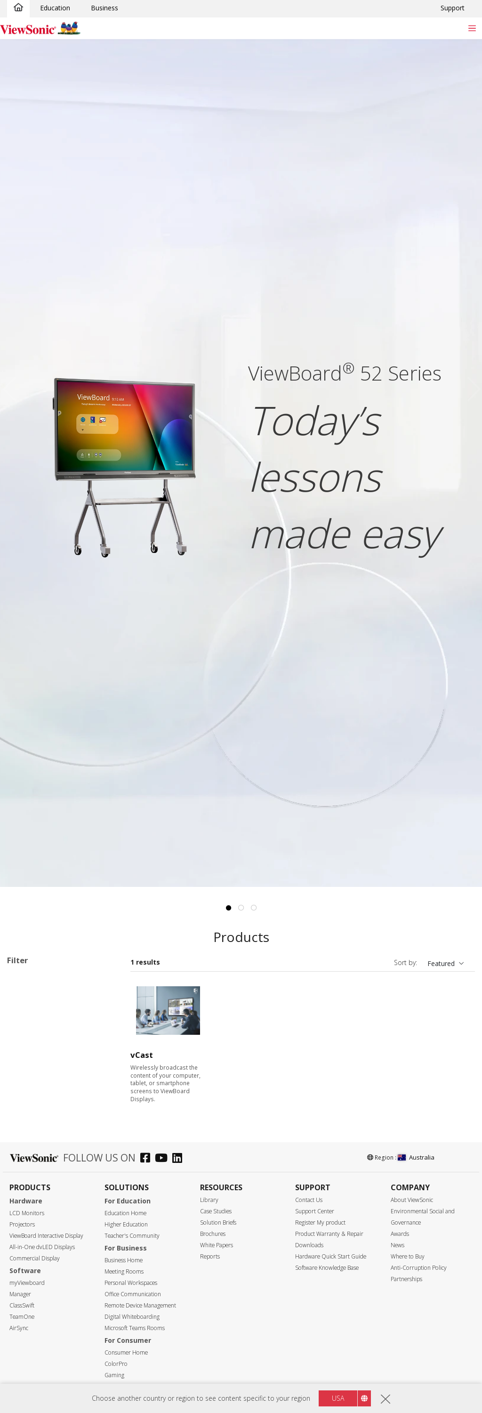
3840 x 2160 (40, 1355)
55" (27, 1228)
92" (27, 1279)
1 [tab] (228, 908)
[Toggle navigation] (472, 28)
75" (27, 1254)
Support (453, 7)
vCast (141, 1054)
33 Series (50, 1028)
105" (29, 1304)
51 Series (50, 1079)
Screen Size (35, 1216)
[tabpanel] (241, 463)
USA (338, 1398)
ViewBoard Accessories (57, 1168)
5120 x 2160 (40, 1368)
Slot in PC (36, 1143)
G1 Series (50, 1117)
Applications (37, 1004)
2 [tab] (241, 908)
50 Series (50, 1067)
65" (27, 1241)
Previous (12, 389)
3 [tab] (253, 908)
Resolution (34, 1343)
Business (104, 7)
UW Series (51, 1130)
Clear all (99, 980)
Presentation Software (56, 1156)
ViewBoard (38, 1016)
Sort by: (405, 962)
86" (27, 1266)
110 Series (52, 1105)
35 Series (50, 1054)
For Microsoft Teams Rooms (54, 1186)
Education (55, 7)
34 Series (50, 1041)
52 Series (50, 1092)
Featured (441, 963)
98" (27, 1292)
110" (29, 1317)
